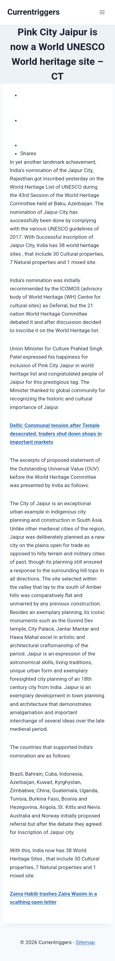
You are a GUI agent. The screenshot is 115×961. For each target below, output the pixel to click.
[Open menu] (102, 12)
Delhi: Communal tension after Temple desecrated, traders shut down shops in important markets (56, 433)
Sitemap (85, 942)
